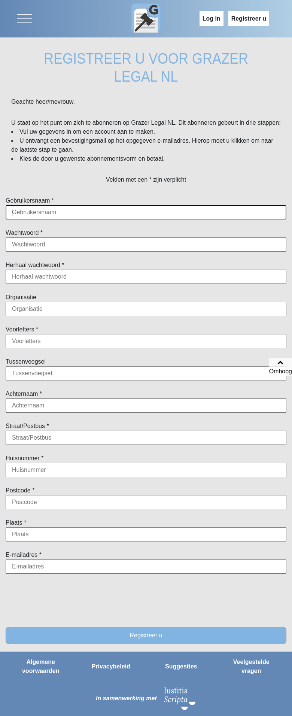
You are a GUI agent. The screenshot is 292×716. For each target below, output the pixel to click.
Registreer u (248, 18)
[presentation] (146, 600)
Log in (211, 18)
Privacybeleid (111, 666)
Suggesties (181, 666)
